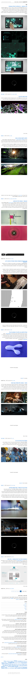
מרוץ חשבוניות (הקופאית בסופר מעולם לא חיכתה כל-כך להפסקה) (16, 261)
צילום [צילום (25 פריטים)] (16, 668)
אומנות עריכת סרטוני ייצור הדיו (21, 440)
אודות (19, 672)
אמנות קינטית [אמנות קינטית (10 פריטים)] (17, 662)
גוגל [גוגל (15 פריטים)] (23, 664)
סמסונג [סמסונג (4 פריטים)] (6, 666)
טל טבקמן (13, 673)
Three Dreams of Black (20, 139)
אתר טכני (20, 195)
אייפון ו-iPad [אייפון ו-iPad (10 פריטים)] (6, 661)
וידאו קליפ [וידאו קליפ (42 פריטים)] (5, 664)
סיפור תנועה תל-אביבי (23, 96)
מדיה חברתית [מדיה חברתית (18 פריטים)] (18, 665)
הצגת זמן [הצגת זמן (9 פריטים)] (14, 664)
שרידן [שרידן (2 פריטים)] (8, 668)
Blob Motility (8, 333)
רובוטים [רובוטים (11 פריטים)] (13, 668)
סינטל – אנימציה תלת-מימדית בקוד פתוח (19, 382)
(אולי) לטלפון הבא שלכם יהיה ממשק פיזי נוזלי (18, 332)
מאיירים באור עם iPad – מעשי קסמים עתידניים (18, 487)
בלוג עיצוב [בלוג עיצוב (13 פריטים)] (3, 662)
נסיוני (11, 135)
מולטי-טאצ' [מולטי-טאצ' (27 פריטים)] (11, 665)
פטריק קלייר (11, 202)
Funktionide (25, 339)
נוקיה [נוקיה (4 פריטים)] (19, 666)
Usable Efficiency (20, 560)
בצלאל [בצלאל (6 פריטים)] (25, 664)
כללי (11, 438)
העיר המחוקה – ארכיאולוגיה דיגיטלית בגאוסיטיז (18, 6)
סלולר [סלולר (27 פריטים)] (9, 666)
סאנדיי (9, 673)
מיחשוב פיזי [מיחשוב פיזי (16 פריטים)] (5, 665)
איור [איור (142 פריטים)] (15, 661)
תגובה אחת (2, 94)
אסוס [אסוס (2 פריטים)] (7, 662)
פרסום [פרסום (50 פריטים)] (20, 668)
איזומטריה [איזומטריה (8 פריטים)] (11, 661)
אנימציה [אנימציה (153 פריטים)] (11, 662)
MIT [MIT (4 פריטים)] (23, 661)
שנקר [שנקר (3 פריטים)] (10, 668)
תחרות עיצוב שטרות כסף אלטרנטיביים (15, 653)
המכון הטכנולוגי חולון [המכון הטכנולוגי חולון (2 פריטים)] (19, 664)
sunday (12, 598)
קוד (11, 94)
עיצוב (13, 94)
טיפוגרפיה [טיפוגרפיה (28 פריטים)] (24, 665)
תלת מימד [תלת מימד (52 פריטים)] (4, 668)
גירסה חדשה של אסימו (18, 619)
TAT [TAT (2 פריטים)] (26, 661)
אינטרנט (16, 94)
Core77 (22, 378)
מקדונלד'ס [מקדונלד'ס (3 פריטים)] (22, 666)
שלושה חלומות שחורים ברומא (21, 138)
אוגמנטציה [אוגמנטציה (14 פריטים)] (19, 661)
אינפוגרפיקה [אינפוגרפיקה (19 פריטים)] (24, 662)
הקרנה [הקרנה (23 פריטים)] (10, 664)
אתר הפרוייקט (24, 390)
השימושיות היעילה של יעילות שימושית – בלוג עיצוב (17, 559)
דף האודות (17, 599)
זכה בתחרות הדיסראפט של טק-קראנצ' (10, 642)
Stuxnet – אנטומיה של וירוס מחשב (20, 201)
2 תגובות (2, 135)
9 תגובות (2, 329)
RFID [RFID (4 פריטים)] (25, 661)
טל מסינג (21, 483)
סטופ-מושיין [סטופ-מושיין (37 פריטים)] (14, 666)
